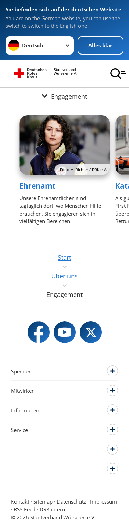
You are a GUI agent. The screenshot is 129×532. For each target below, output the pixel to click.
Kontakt (20, 501)
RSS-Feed (24, 509)
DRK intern (52, 509)
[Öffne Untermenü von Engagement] (64, 96)
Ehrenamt (37, 186)
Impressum (103, 501)
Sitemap (43, 501)
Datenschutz (71, 501)
